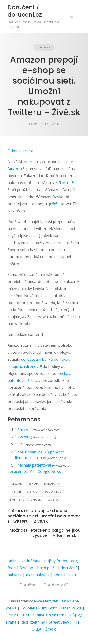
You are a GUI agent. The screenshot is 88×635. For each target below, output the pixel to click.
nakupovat (53, 483)
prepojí (15, 491)
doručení (69, 567)
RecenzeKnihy (32, 622)
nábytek (15, 574)
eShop (33, 483)
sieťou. (32, 491)
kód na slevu (65, 574)
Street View (59, 622)
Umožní (36, 499)
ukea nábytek (38, 574)
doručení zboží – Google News (34, 471)
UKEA (36, 629)
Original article (20, 150)
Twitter (65, 182)
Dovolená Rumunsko (38, 608)
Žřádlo (51, 629)
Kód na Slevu (17, 615)
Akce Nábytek (46, 601)
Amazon (15, 168)
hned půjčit (47, 567)
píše (52, 203)
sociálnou (53, 491)
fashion (26, 567)
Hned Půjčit (71, 608)
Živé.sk (53, 499)
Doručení (44, 47)
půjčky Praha (55, 560)
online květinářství (24, 560)
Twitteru (17, 499)
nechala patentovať (34, 465)
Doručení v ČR (56, 584)
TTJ (76, 622)
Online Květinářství (49, 615)
